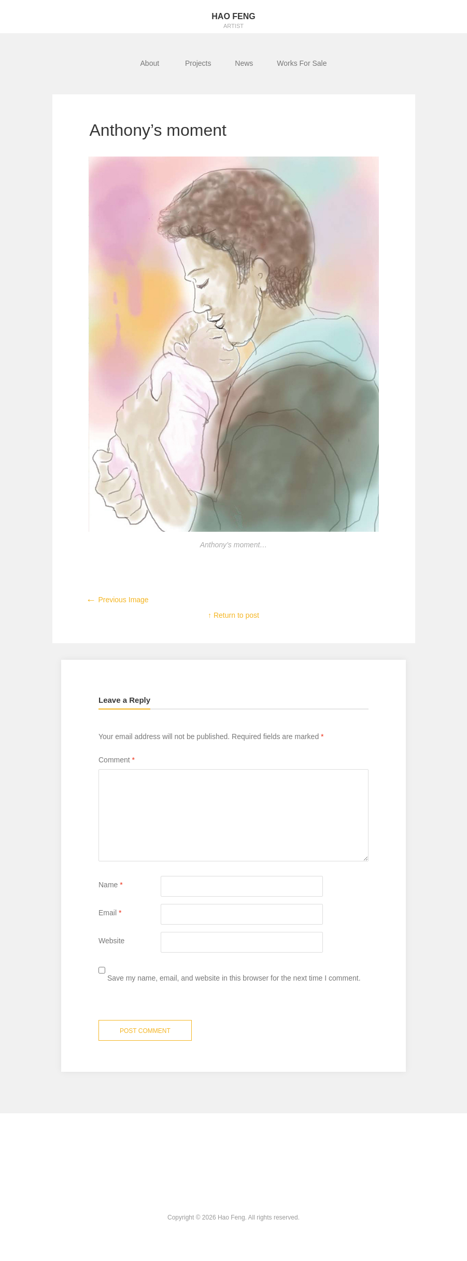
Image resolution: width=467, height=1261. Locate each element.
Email (109, 913)
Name (110, 885)
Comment (116, 760)
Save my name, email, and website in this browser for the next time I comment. (234, 978)
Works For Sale (302, 63)
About (150, 63)
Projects (198, 63)
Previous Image (117, 600)
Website (111, 941)
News (244, 63)
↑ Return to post (233, 615)
